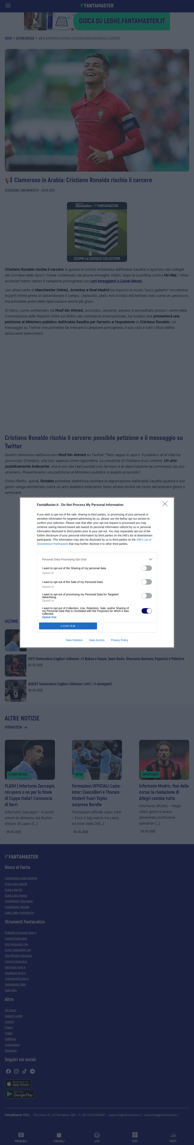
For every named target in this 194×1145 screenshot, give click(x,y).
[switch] (146, 568)
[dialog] (97, 572)
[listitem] (97, 559)
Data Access (97, 640)
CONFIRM (68, 626)
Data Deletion (74, 640)
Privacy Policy (119, 640)
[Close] (166, 505)
